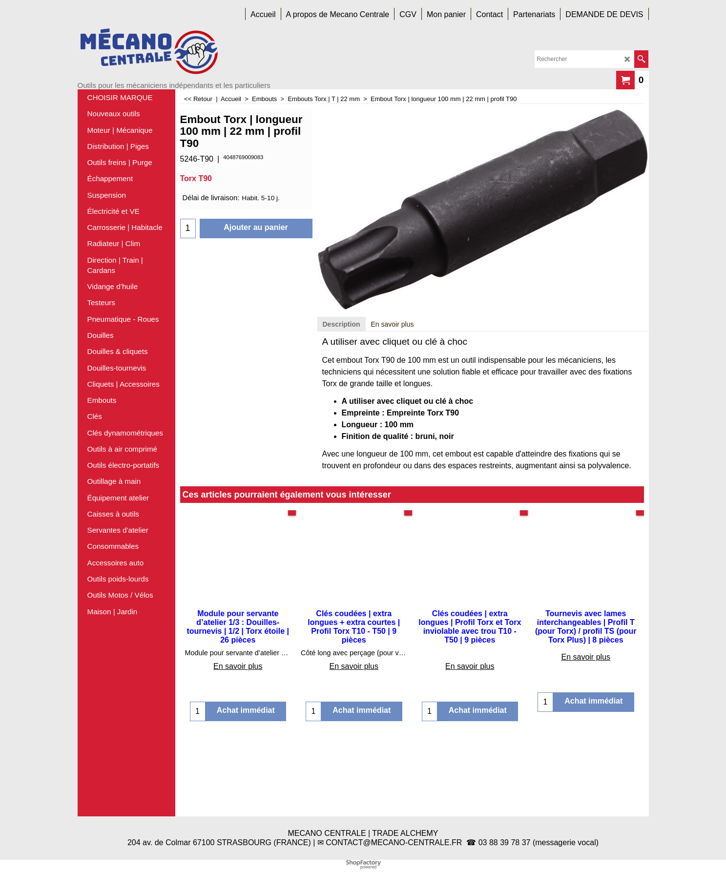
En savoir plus (392, 400)
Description (341, 400)
